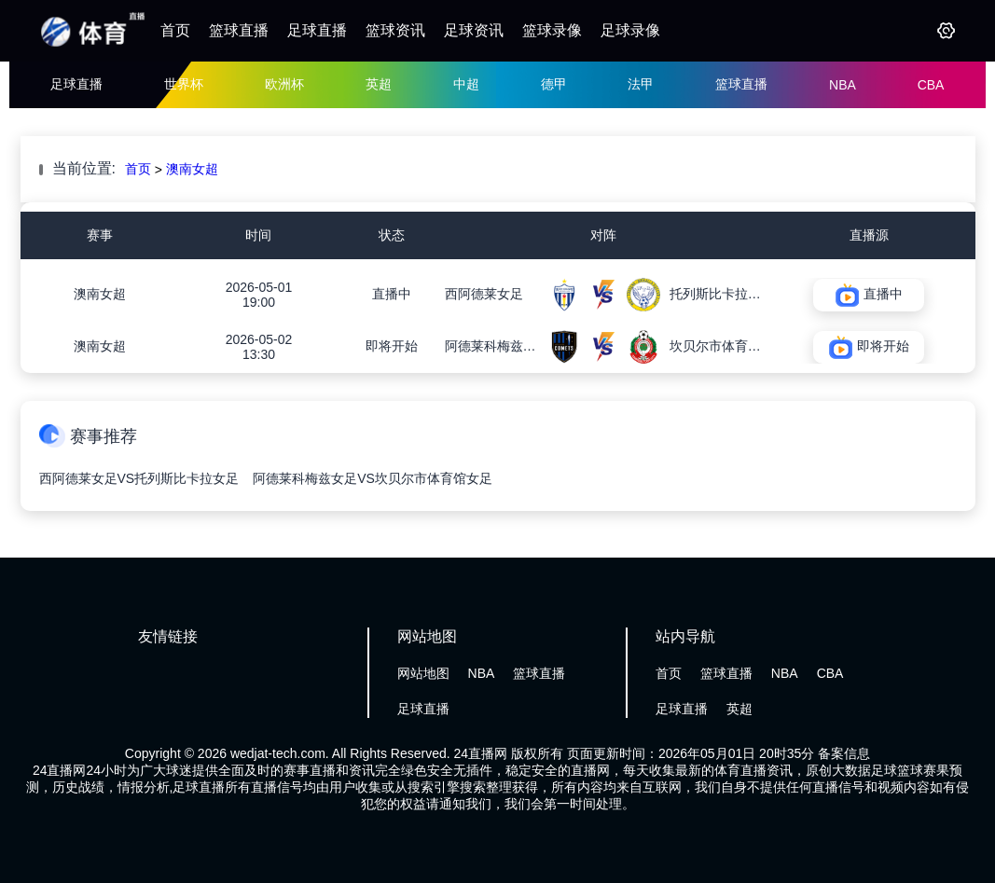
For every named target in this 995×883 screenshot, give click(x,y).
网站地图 (423, 673)
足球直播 (317, 30)
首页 (175, 30)
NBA (842, 84)
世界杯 (183, 83)
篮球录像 (552, 30)
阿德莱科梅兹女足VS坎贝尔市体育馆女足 (372, 478)
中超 (466, 83)
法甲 (641, 83)
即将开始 (392, 345)
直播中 (391, 293)
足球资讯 (474, 30)
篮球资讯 (395, 30)
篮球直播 (239, 30)
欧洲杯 (284, 83)
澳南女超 (192, 168)
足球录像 (630, 30)
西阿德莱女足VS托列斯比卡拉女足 (139, 478)
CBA (931, 84)
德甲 (554, 83)
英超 (379, 83)
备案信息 (844, 753)
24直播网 (481, 753)
